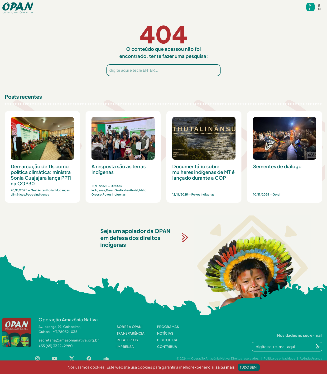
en (319, 7)
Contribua (76, 12)
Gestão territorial (42, 190)
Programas (106, 5)
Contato (222, 5)
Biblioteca (165, 5)
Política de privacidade (279, 358)
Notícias (137, 5)
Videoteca (194, 5)
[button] (75, 5)
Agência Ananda (311, 358)
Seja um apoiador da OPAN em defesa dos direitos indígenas (135, 237)
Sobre (75, 5)
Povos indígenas (37, 194)
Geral (110, 190)
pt (310, 7)
